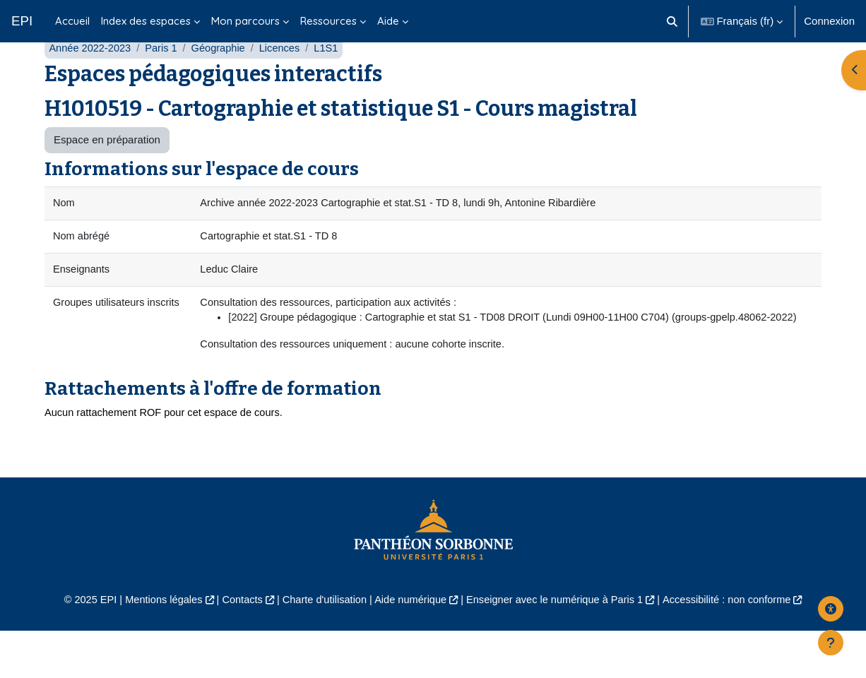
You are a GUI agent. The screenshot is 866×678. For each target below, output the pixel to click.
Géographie (222, 76)
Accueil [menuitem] (72, 21)
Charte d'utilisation (321, 647)
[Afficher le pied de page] (830, 642)
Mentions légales (155, 647)
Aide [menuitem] (388, 21)
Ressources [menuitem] (328, 21)
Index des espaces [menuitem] (146, 21)
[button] (672, 21)
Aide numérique (409, 647)
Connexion (829, 21)
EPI (21, 20)
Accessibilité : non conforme (736, 647)
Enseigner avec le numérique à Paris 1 (559, 647)
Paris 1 (164, 76)
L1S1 (333, 76)
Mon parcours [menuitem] (245, 21)
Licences (285, 76)
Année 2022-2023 (91, 76)
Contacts (236, 647)
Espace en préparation (107, 168)
